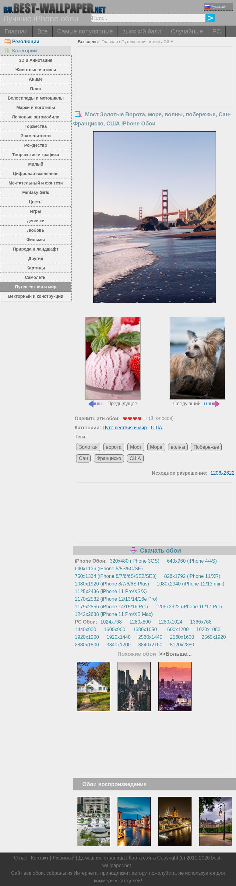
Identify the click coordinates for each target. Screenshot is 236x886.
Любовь (35, 230)
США (168, 41)
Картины (35, 267)
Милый (35, 164)
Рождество (35, 145)
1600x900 (114, 629)
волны (178, 447)
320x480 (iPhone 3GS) (135, 561)
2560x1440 (150, 637)
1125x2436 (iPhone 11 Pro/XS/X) (111, 591)
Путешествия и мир (35, 286)
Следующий (198, 361)
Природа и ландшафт (35, 249)
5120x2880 (182, 644)
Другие (35, 258)
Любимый (63, 857)
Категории (21, 50)
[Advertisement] (154, 92)
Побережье (206, 447)
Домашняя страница (102, 857)
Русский (215, 6)
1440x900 (85, 629)
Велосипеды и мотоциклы (36, 98)
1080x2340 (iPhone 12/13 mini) (190, 583)
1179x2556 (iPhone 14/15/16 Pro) (111, 606)
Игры (35, 211)
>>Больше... (175, 654)
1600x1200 (176, 629)
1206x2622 (222, 473)
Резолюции (22, 41)
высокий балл (141, 31)
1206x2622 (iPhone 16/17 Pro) (189, 606)
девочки (35, 220)
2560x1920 (214, 637)
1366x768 (200, 621)
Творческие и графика (35, 154)
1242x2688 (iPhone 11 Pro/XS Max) (114, 614)
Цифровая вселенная (35, 173)
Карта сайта (142, 857)
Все (42, 31)
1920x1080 (208, 629)
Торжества (36, 126)
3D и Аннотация (35, 60)
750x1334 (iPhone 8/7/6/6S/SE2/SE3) (116, 576)
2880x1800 (87, 644)
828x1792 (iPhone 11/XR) (192, 576)
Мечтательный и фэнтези (36, 183)
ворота (114, 447)
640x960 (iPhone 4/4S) (192, 561)
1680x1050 (145, 629)
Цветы (36, 201)
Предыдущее (113, 361)
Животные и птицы (35, 69)
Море (156, 447)
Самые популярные (85, 31)
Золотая (88, 447)
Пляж (35, 88)
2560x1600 (182, 637)
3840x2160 (150, 644)
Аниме (36, 79)
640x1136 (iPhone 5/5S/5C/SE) (109, 568)
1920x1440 (119, 637)
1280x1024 (170, 621)
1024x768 (111, 621)
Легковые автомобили (35, 116)
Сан (83, 458)
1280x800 (140, 621)
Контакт (40, 857)
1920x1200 (87, 637)
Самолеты (36, 277)
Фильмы (35, 239)
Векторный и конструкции (35, 296)
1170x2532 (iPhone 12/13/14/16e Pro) (116, 599)
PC (217, 31)
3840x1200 (119, 644)
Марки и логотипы (35, 107)
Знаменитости (36, 135)
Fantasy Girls (35, 192)
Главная (16, 31)
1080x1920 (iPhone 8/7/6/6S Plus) (112, 583)
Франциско (109, 458)
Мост (136, 447)
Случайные (187, 31)
